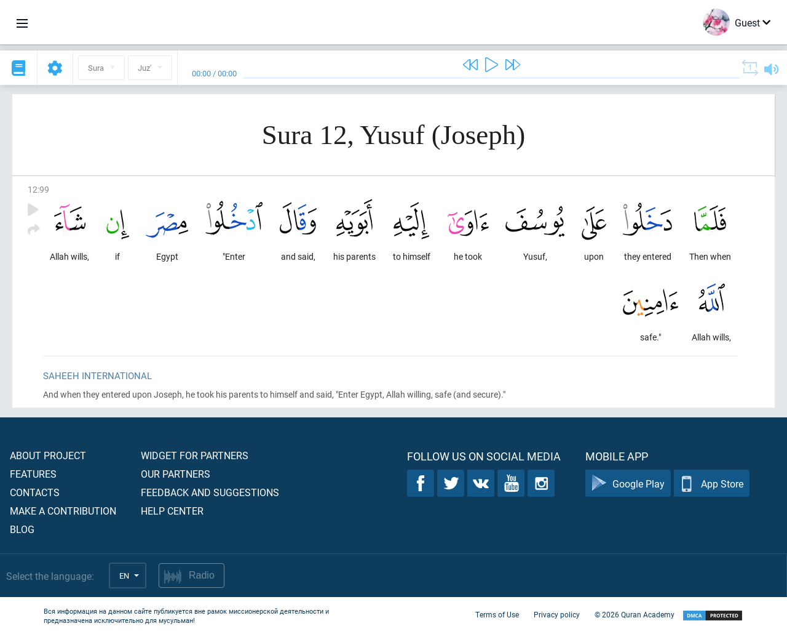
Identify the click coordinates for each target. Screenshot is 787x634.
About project (48, 455)
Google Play (628, 483)
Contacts (35, 492)
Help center (172, 510)
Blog (22, 529)
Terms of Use (497, 614)
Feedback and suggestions (210, 492)
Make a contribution (63, 510)
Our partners (175, 473)
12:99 (38, 189)
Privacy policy (557, 614)
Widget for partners (194, 455)
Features (33, 473)
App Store (711, 483)
